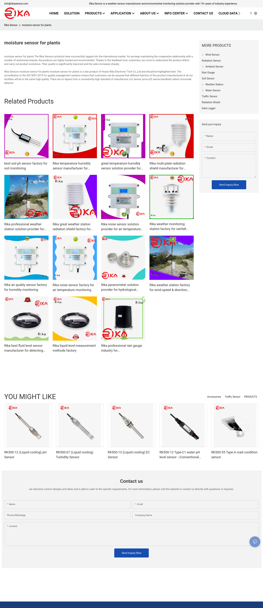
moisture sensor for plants (36, 25)
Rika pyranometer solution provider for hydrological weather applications (120, 287)
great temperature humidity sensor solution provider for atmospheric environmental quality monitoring (121, 166)
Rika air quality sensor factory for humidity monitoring (25, 287)
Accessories (214, 396)
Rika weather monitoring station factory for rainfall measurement (167, 226)
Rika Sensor (11, 25)
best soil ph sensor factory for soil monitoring (25, 165)
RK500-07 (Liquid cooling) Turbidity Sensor (74, 454)
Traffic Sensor (232, 396)
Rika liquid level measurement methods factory (74, 348)
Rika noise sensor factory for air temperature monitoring (73, 287)
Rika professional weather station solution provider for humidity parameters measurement (24, 226)
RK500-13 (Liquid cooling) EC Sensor (129, 454)
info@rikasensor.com (16, 3)
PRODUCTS (250, 396)
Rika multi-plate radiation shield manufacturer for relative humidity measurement (167, 166)
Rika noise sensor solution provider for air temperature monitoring (121, 226)
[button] (239, 13)
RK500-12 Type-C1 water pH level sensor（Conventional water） (179, 455)
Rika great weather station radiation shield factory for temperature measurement (72, 226)
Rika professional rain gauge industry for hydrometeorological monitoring (121, 348)
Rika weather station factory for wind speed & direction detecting (169, 287)
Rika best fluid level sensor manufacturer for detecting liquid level (23, 348)
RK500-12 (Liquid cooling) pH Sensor (25, 454)
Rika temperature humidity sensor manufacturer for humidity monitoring (72, 166)
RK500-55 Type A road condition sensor (234, 454)
